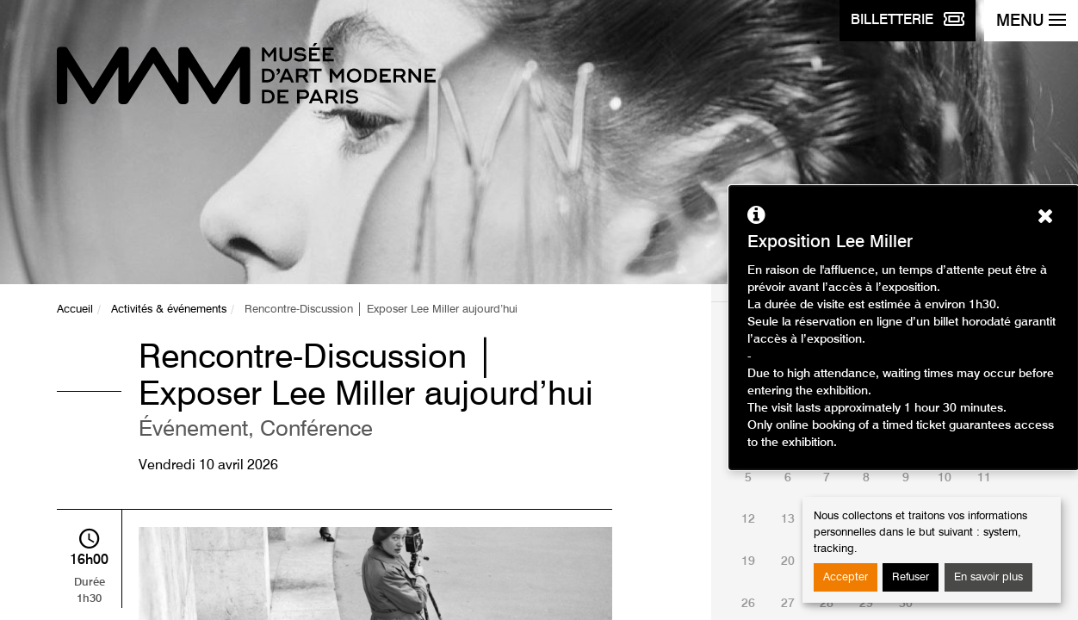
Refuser (910, 577)
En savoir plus (988, 577)
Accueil (75, 309)
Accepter (845, 577)
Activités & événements (168, 309)
